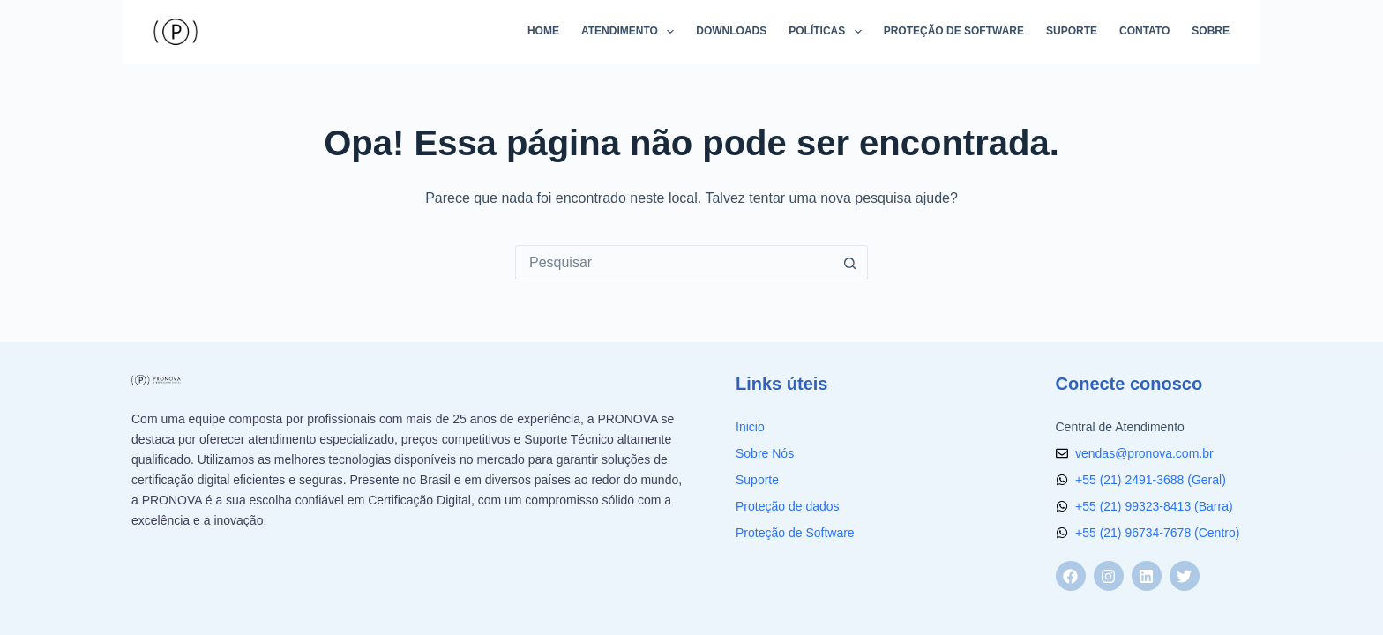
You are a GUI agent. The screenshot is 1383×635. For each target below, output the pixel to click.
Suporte (1071, 31)
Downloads (731, 31)
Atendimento (631, 31)
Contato (1144, 31)
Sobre (1211, 31)
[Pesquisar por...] (674, 262)
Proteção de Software (954, 31)
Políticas (828, 31)
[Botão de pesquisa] (849, 262)
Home (543, 31)
